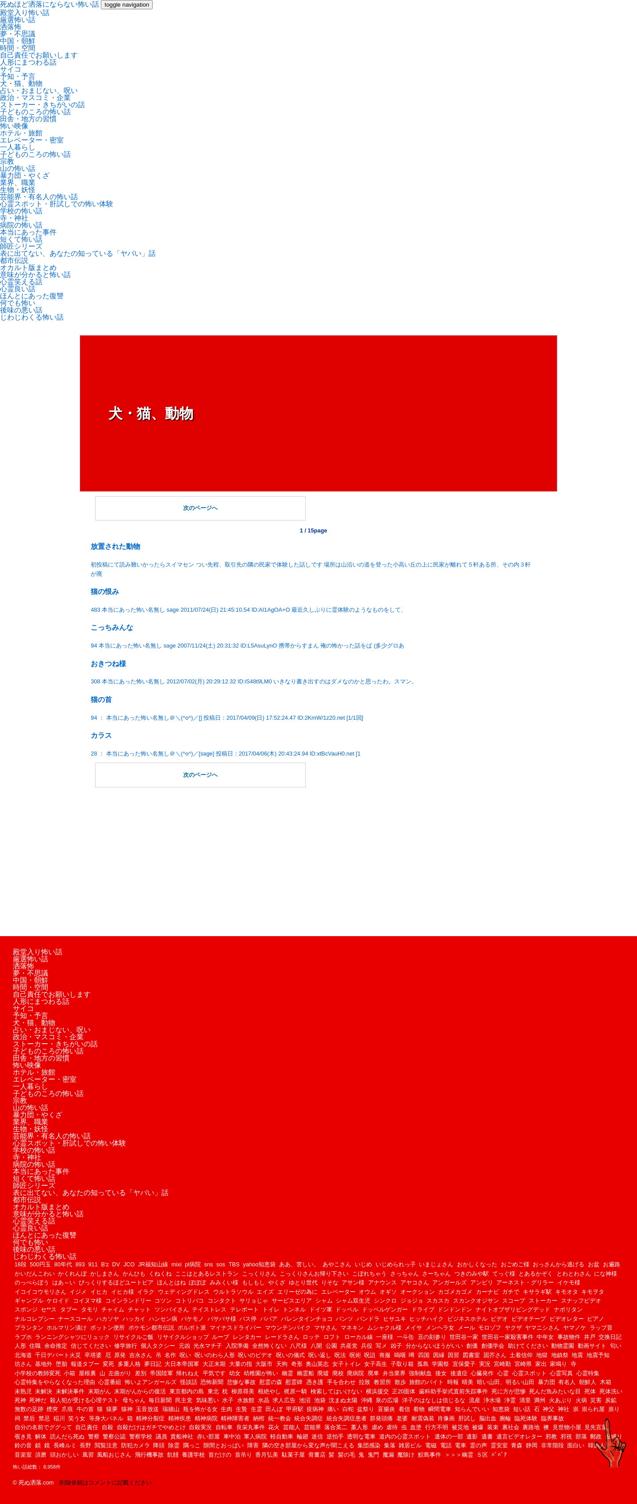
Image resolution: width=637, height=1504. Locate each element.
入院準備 (237, 1345)
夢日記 (152, 1364)
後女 (441, 1373)
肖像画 (446, 1418)
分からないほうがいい (434, 1345)
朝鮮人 (587, 1382)
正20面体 (403, 1391)
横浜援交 (377, 1391)
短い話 (521, 1409)
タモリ (89, 1309)
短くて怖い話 (21, 239)
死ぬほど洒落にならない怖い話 (49, 4)
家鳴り (558, 1364)
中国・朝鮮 (17, 41)
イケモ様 (568, 1282)
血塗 (416, 1427)
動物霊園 (562, 1345)
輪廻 (302, 1436)
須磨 (40, 1454)
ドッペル (346, 1309)
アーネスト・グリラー (525, 1282)
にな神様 (605, 1273)
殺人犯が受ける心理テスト (84, 1400)
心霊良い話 (17, 289)
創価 (472, 1345)
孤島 (423, 1364)
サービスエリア (292, 1300)
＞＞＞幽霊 (459, 1454)
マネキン (352, 1327)
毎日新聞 (160, 1400)
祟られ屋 (593, 1409)
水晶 (263, 1400)
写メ (381, 1345)
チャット (139, 1309)
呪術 (355, 1355)
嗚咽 (400, 1355)
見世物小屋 (567, 1427)
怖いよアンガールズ (151, 1382)
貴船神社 (181, 1436)
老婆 (402, 1418)
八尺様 (298, 1345)
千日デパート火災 (58, 1355)
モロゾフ (489, 1327)
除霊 (174, 1445)
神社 (563, 1409)
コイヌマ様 (87, 1300)
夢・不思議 (17, 34)
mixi (177, 1264)
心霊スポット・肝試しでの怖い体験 (56, 204)
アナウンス (382, 1282)
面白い (575, 1445)
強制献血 (420, 1373)
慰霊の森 (270, 1382)
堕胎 (61, 1364)
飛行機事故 (149, 1454)
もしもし (253, 1282)
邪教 (551, 1436)
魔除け (405, 1454)
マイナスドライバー (235, 1327)
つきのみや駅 (471, 1273)
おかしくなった (477, 1264)
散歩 (400, 1382)
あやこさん (336, 1264)
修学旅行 (125, 1345)
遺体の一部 (448, 1436)
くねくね (160, 1273)
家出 (541, 1364)
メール (466, 1327)
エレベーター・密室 (32, 140)
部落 (581, 1436)
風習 (88, 1454)
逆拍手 (335, 1436)
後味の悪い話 (21, 310)
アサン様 (353, 1282)
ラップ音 (601, 1327)
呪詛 (370, 1355)
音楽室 (23, 1454)
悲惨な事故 (241, 1382)
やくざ (276, 1282)
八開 (316, 1345)
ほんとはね (171, 1282)
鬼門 (373, 1454)
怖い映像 (14, 126)
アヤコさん (414, 1282)
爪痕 (67, 1409)
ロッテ (311, 1337)
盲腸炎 (386, 1409)
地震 (577, 1355)
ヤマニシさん (542, 1327)
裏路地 (531, 1427)
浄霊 (510, 1400)
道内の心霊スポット (405, 1436)
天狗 (282, 1364)
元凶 (184, 1345)
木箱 (605, 1382)
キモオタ (566, 1291)
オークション (417, 1291)
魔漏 (388, 1454)
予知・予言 (17, 76)
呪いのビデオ (255, 1355)
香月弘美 (266, 1454)
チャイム (112, 1309)
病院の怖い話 (21, 225)
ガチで (510, 1291)
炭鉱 (611, 1400)
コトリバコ (189, 1300)
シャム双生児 (353, 1300)
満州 (539, 1400)
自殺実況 (200, 1427)
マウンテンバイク (288, 1327)
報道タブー (85, 1364)
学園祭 (440, 1364)
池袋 (320, 1400)
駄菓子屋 (293, 1454)
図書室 (471, 1355)
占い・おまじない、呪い (39, 90)
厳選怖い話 (17, 19)
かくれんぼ (72, 1273)
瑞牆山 (171, 1409)
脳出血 (487, 1418)
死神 (20, 1400)
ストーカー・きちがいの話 (42, 104)
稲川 (59, 1418)
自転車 (224, 1427)
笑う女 (76, 1418)
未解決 (43, 1391)
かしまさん (104, 1273)
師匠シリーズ (21, 246)
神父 (548, 1409)
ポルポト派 (191, 1327)
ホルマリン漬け (66, 1327)
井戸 (589, 1337)
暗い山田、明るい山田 (505, 1382)
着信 (404, 1409)
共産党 (348, 1345)
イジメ (78, 1291)
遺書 (487, 1436)
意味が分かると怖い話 (35, 274)
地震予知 (598, 1355)
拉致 (364, 1382)
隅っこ (191, 1445)
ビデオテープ (528, 1318)
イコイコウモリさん (40, 1291)
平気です (214, 1373)
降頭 (159, 1445)
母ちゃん (134, 1400)
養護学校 (193, 1454)
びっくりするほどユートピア (116, 1282)
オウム (367, 1291)
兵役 (366, 1345)
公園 (331, 1345)
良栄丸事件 (250, 1427)
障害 (253, 1445)
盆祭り (365, 1409)
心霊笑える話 (21, 281)
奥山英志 (317, 1364)
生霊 (256, 1409)
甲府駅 (294, 1409)
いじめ (363, 1264)
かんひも (134, 1273)
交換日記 (610, 1337)
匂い (616, 1345)
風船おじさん (114, 1454)
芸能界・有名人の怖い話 (39, 197)
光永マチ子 (207, 1345)
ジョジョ (411, 1300)
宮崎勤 (502, 1364)
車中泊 (232, 1436)
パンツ (344, 1318)
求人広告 (283, 1400)
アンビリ (481, 1282)
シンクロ (385, 1300)
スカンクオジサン (476, 1300)
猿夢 (112, 1409)
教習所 (382, 1382)
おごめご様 (515, 1264)
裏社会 (510, 1427)
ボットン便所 (107, 1327)
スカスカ (437, 1300)
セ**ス (49, 1309)
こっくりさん (259, 1273)
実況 (485, 1364)
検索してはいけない (336, 1391)
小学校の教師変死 (38, 1373)
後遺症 (459, 1373)
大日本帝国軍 (182, 1364)
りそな (329, 1282)
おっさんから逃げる (558, 1264)
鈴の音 (23, 1445)
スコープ (513, 1300)
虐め (377, 1427)
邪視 (566, 1436)
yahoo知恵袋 (259, 1264)
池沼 (305, 1400)
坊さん (23, 1364)
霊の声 (478, 1445)
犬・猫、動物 (21, 83)
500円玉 (40, 1264)
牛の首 (85, 1409)
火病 (581, 1400)
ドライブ (422, 1309)
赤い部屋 (208, 1436)
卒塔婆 (93, 1355)
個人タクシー (158, 1345)
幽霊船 (305, 1373)
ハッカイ (134, 1318)
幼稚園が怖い (261, 1373)
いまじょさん (436, 1264)
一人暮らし (17, 147)
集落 (389, 1445)
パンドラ (368, 1318)
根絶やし (269, 1391)
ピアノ (595, 1318)
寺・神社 (14, 218)
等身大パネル (106, 1418)
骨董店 (317, 1454)
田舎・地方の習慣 (28, 119)
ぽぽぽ (197, 1282)
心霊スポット (529, 1373)
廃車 (373, 1373)
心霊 (503, 1373)
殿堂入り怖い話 (25, 12)
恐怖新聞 (211, 1382)
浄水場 (492, 1400)
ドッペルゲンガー (385, 1309)
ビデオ (499, 1318)
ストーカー (543, 1300)
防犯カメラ (135, 1445)
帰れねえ (187, 1373)
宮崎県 (523, 1364)
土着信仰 (521, 1355)
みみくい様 (224, 1282)
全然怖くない (269, 1345)
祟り (614, 1409)
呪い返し (319, 1355)
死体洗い (610, 1391)
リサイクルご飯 (133, 1337)
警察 (94, 1436)
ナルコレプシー (35, 1318)
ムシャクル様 (384, 1327)
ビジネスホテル (467, 1318)
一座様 (384, 1337)
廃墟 (323, 1373)
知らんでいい (472, 1409)
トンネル (294, 1309)
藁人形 (359, 1427)
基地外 (43, 1364)
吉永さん (140, 1355)
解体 (40, 1436)
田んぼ (274, 1409)
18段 (21, 1264)
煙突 (52, 1409)
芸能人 (291, 1427)
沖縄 (366, 1400)
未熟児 (23, 1391)
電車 (460, 1445)
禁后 (29, 1418)
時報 (453, 1382)
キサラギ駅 (537, 1291)
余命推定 (55, 1345)
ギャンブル (29, 1300)
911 (92, 1264)
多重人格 (129, 1364)
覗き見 (23, 1436)
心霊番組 (109, 1382)
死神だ (37, 1400)
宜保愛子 (464, 1364)
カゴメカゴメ (455, 1291)
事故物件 (568, 1337)
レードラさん (282, 1337)
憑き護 (314, 1382)
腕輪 (505, 1418)
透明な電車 (361, 1436)
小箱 (69, 1373)
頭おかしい (64, 1454)
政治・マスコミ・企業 (35, 97)
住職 (35, 1345)
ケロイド (57, 1300)
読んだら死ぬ (67, 1436)
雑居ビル (410, 1445)
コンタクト (221, 1300)
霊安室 (499, 1445)
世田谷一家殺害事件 (507, 1337)
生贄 (241, 1409)
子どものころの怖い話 (35, 112)
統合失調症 (308, 1418)
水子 (228, 1400)
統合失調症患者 (346, 1418)
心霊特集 (587, 1373)
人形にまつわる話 (28, 62)
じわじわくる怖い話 (32, 317)
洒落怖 (10, 27)
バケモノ (192, 1318)
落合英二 (335, 1427)
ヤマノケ (574, 1327)
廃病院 (355, 1373)
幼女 (235, 1373)
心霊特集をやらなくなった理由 (55, 1382)
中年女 (545, 1337)
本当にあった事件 (28, 232)
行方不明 (436, 1427)
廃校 (338, 1373)
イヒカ (98, 1291)
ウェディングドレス (184, 1291)
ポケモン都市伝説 (151, 1327)
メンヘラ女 (440, 1327)
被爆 (478, 1427)
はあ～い (63, 1282)
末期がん (99, 1391)
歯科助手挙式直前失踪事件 (453, 1391)
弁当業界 (394, 1373)
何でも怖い (17, 303)
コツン (163, 1300)
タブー (68, 1309)
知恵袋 (501, 1409)
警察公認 (114, 1436)
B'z (104, 1264)
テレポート (244, 1309)
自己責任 (86, 1427)
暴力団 (546, 1382)
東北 (213, 1391)
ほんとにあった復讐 (32, 296)
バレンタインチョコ (307, 1318)
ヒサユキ (394, 1318)
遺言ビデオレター (519, 1436)
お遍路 (611, 1264)
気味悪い (207, 1400)
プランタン (29, 1327)
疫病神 (315, 1409)
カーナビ (487, 1291)
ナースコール (75, 1318)
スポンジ (26, 1309)
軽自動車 (281, 1436)
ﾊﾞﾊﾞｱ (499, 1454)
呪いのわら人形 (215, 1355)
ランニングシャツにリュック (72, 1337)
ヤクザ (513, 1327)
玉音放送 (147, 1409)
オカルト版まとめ (28, 267)
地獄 (542, 1355)
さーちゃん (436, 1273)
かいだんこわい (35, 1273)
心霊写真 (561, 1373)
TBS (234, 1264)
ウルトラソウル (233, 1291)
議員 (161, 1436)
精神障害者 (235, 1418)
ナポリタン (568, 1309)
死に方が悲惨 (508, 1391)
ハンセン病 (163, 1318)
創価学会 (492, 1345)
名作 (170, 1355)
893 (79, 1264)
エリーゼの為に (297, 1291)
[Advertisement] (313, 861)
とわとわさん (573, 1273)
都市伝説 (14, 260)
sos (220, 1264)
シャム (324, 1300)
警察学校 (140, 1436)
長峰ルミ (65, 1445)
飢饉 (173, 1454)
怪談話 (188, 1382)
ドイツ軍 (320, 1309)
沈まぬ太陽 (343, 1400)
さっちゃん (404, 1273)
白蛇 (348, 1409)
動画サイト (592, 1345)
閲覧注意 (106, 1445)
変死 (108, 1364)
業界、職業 (17, 182)
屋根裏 (87, 1373)
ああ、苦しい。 (299, 1264)
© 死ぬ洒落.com (33, 1482)
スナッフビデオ (581, 1300)
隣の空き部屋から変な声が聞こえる (308, 1445)
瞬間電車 (439, 1409)
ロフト (332, 1337)
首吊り (243, 1454)
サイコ (10, 69)
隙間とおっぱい (223, 1445)
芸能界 (312, 1427)
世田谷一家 (463, 1337)
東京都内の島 (186, 1391)
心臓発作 (482, 1373)
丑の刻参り (432, 1337)
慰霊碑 (294, 1382)
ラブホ (23, 1337)
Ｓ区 (482, 1454)
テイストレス (209, 1309)
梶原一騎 (295, 1391)
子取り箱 (402, 1364)
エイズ (265, 1291)
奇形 (297, 1364)
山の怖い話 (17, 168)
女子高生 (375, 1364)
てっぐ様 (503, 1273)
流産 (474, 1400)
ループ (220, 1337)
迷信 (317, 1436)
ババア (268, 1318)
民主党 (183, 1400)
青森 (516, 1445)
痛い (333, 1409)
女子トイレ (346, 1364)
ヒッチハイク (426, 1318)
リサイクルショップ (183, 1337)
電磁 (431, 1445)
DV (116, 1264)
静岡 (531, 1445)
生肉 (226, 1409)
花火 (274, 1427)
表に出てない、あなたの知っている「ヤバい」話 (78, 253)
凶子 (396, 1345)
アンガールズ (449, 1282)
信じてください (91, 1345)
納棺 (259, 1418)
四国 (424, 1355)
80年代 (63, 1264)
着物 (419, 1409)
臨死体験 (525, 1418)
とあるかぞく (535, 1273)
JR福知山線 (153, 1264)
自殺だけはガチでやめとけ (151, 1427)
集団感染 (368, 1445)
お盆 (593, 1264)
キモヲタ (592, 1291)
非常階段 (552, 1445)
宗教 (7, 161)
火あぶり (560, 1400)
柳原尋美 (242, 1391)
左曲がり (119, 1373)
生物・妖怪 (17, 189)
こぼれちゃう (369, 1273)
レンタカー (247, 1337)
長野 (85, 1445)
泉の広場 (387, 1400)
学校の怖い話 (21, 211)
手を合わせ (341, 1382)
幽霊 (287, 1373)
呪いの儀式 (290, 1355)
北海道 (23, 1355)
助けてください (528, 1345)
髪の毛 (346, 1454)
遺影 (472, 1436)
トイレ (271, 1309)
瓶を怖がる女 (200, 1409)
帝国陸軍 (161, 1373)
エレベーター (338, 1291)
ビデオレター (566, 1318)
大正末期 (214, 1364)
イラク (145, 1291)
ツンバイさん (171, 1309)
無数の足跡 (29, 1409)
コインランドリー (128, 1300)
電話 (446, 1445)
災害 (596, 1400)
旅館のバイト (426, 1382)
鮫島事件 (429, 1454)
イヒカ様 (122, 1291)
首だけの (219, 1454)
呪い (185, 1355)
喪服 (385, 1355)
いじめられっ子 (396, 1264)
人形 (20, 1345)
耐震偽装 (422, 1418)
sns (208, 1264)
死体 (590, 1391)
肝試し (467, 1418)
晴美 (467, 1382)
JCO (129, 1264)
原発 (120, 1355)
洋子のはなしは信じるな (433, 1400)
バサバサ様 (221, 1318)
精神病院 (206, 1418)
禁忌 (44, 1418)
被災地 (460, 1427)
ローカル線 (358, 1337)
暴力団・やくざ (25, 175)
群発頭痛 (381, 1418)
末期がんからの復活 (140, 1391)
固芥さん (495, 1355)
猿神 (127, 1409)
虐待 (392, 1427)
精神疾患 (179, 1418)
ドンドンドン (454, 1309)
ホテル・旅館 (21, 133)
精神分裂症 (150, 1418)
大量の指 (240, 1364)
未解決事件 (70, 1391)
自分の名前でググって (43, 1427)
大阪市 (263, 1364)
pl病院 (193, 1264)
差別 (140, 1373)
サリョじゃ (253, 1300)
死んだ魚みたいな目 (555, 1391)
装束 (493, 1427)
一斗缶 (405, 1337)
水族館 (245, 1400)
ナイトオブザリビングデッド (513, 1309)
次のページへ (200, 508)
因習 (453, 1355)
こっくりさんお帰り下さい (314, 1273)
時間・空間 (17, 48)
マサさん (325, 1327)
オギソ (388, 1291)
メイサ (413, 1327)
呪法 (340, 1355)
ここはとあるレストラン (206, 1273)
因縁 (439, 1355)
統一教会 (279, 1418)
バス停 (248, 1318)
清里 (525, 1400)
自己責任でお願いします (39, 55)
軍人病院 (255, 1436)
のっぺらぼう (32, 1282)
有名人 (567, 1382)
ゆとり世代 (303, 1282)
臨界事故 (552, 1418)
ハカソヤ (107, 1318)
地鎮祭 (559, 1355)
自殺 (107, 1427)
